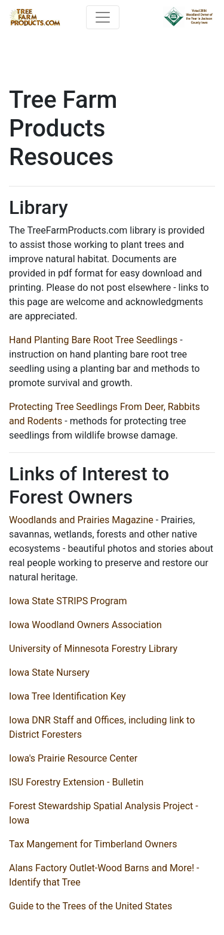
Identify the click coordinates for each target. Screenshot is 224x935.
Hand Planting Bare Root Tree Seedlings (93, 340)
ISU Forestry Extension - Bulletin (76, 782)
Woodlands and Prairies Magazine (81, 520)
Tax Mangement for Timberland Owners (93, 844)
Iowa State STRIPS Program (68, 601)
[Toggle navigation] (102, 17)
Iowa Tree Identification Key (67, 696)
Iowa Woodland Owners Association (85, 624)
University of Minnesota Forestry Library (93, 648)
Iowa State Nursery (49, 672)
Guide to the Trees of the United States (90, 906)
